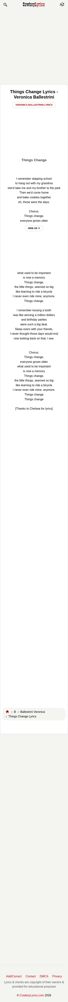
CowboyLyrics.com (32, 995)
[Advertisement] (34, 45)
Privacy (57, 976)
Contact (31, 976)
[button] (5, 4)
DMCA (44, 976)
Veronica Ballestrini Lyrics (34, 104)
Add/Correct (14, 976)
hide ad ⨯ (34, 228)
